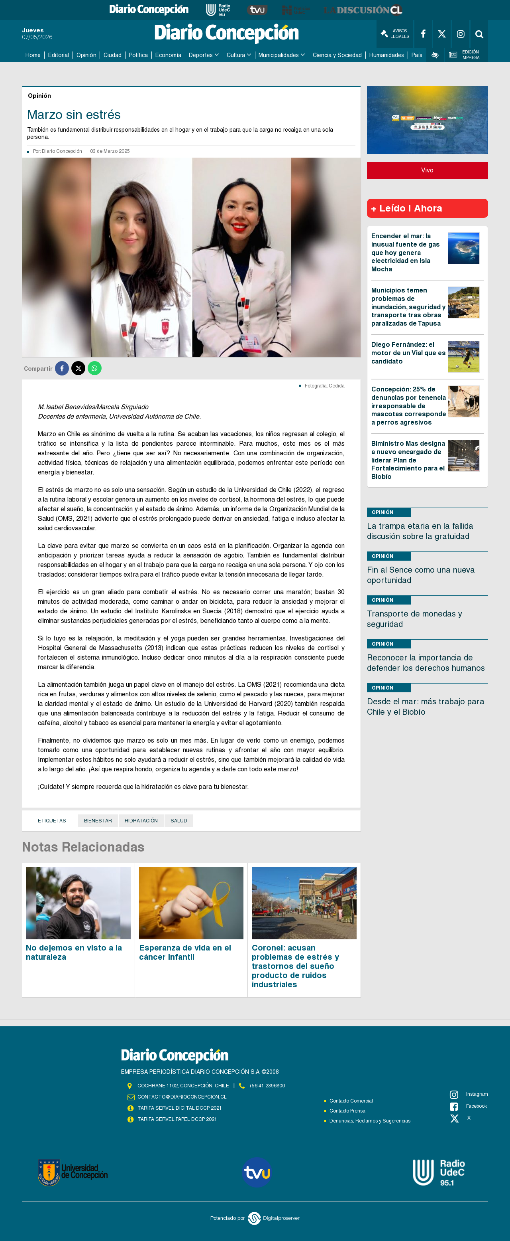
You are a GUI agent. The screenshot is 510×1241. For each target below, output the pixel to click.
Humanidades (386, 55)
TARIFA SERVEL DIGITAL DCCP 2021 (179, 1108)
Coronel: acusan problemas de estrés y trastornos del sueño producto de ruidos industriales (295, 966)
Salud (179, 821)
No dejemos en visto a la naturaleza (74, 952)
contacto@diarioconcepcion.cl (182, 1097)
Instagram (469, 1094)
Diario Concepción (62, 151)
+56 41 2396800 (267, 1086)
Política (138, 55)
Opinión (86, 55)
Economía (168, 55)
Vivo (427, 170)
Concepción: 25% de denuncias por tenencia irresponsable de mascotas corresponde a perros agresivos (408, 405)
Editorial (58, 55)
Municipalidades (279, 55)
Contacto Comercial (351, 1101)
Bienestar (98, 821)
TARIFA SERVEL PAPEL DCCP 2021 (177, 1119)
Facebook (468, 1106)
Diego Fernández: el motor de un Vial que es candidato (408, 353)
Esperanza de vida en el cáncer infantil (185, 952)
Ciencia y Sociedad (337, 55)
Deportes (201, 55)
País (417, 55)
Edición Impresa (464, 55)
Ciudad (113, 55)
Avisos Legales (395, 34)
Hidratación (141, 821)
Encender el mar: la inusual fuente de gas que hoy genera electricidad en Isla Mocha (405, 252)
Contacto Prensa (347, 1111)
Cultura (236, 55)
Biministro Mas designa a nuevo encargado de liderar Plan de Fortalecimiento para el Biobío (408, 460)
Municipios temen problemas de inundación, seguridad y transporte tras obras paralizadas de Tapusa (408, 307)
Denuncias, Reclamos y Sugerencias (370, 1121)
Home (33, 55)
